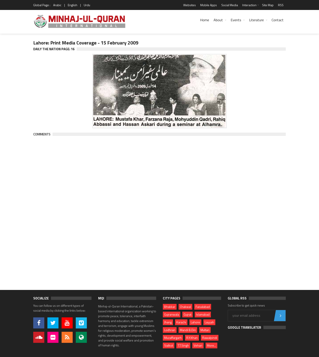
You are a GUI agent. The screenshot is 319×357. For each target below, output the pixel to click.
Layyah (209, 322)
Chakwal (185, 306)
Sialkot (168, 345)
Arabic (57, 5)
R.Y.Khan (192, 337)
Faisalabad (203, 306)
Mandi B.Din (188, 330)
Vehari (198, 345)
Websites (189, 5)
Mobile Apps (208, 5)
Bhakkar (169, 306)
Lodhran (169, 330)
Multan (204, 330)
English (72, 5)
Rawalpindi (209, 337)
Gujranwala (171, 314)
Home (204, 20)
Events (236, 20)
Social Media (229, 5)
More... (211, 345)
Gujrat (187, 314)
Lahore (195, 322)
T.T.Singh (183, 345)
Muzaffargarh (173, 337)
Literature (256, 20)
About (218, 20)
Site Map (268, 5)
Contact (278, 20)
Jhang (168, 322)
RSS (281, 5)
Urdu (87, 5)
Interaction (249, 5)
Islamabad (203, 314)
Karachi (181, 322)
